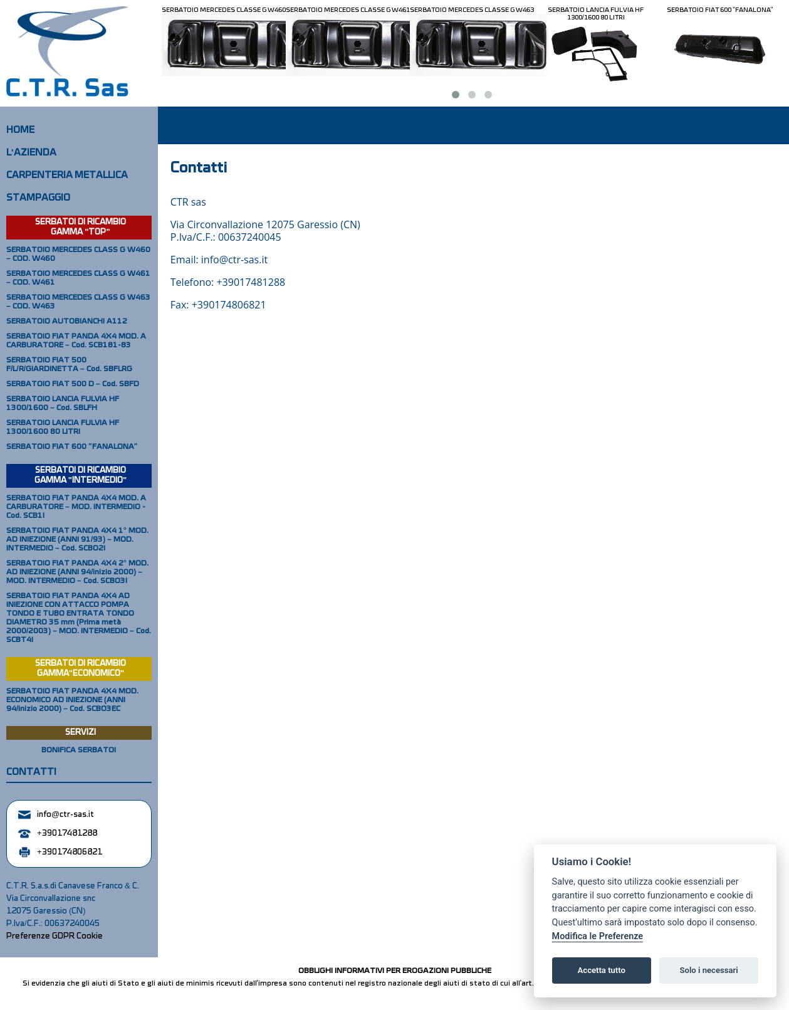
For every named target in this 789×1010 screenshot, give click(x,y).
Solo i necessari (709, 970)
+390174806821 (60, 852)
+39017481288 (57, 833)
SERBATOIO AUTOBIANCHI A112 (66, 321)
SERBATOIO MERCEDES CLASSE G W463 (472, 10)
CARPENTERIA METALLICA (67, 175)
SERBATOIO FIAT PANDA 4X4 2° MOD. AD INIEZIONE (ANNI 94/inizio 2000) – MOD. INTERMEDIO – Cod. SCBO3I (77, 572)
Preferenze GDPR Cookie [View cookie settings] (54, 936)
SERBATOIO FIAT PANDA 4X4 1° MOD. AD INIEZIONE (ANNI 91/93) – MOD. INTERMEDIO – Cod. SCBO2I (77, 539)
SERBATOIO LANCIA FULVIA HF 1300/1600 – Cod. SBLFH (62, 404)
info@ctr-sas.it (56, 815)
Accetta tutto (601, 970)
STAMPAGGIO (38, 198)
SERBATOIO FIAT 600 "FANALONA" (720, 10)
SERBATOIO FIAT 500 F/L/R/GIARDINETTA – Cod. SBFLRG (69, 365)
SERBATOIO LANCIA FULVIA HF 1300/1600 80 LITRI (596, 14)
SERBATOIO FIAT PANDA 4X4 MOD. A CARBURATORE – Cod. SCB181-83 (76, 341)
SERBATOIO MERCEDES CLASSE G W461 (348, 10)
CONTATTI (31, 772)
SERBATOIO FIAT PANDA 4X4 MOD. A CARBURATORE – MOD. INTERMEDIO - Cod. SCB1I (76, 507)
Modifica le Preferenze (598, 936)
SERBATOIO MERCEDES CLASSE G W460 (224, 10)
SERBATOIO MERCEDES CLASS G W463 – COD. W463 (78, 302)
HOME (20, 130)
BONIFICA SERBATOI (78, 750)
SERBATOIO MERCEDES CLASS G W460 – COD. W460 (78, 254)
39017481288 (254, 282)
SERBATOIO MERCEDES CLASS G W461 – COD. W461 (78, 278)
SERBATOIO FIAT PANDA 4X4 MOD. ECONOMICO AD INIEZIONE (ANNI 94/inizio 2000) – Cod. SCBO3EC (72, 700)
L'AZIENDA (31, 153)
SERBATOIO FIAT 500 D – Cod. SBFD (72, 384)
